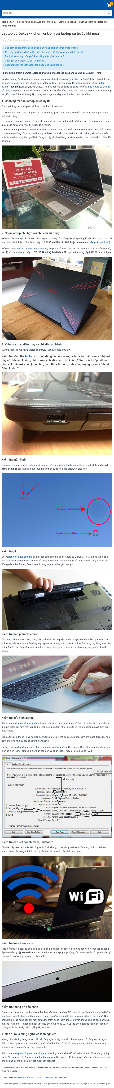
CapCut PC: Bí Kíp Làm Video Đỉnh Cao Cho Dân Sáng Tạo (33, 65)
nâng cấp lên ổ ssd (99, 242)
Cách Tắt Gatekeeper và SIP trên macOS (24, 60)
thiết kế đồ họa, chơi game (30, 248)
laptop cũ (31, 356)
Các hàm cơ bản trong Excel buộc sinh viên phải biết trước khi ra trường (40, 48)
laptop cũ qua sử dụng (20, 556)
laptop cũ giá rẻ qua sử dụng (31, 1053)
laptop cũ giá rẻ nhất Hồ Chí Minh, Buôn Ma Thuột (35, 1077)
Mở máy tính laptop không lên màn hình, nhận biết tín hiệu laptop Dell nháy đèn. (44, 52)
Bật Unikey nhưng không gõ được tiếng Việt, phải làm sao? (33, 56)
